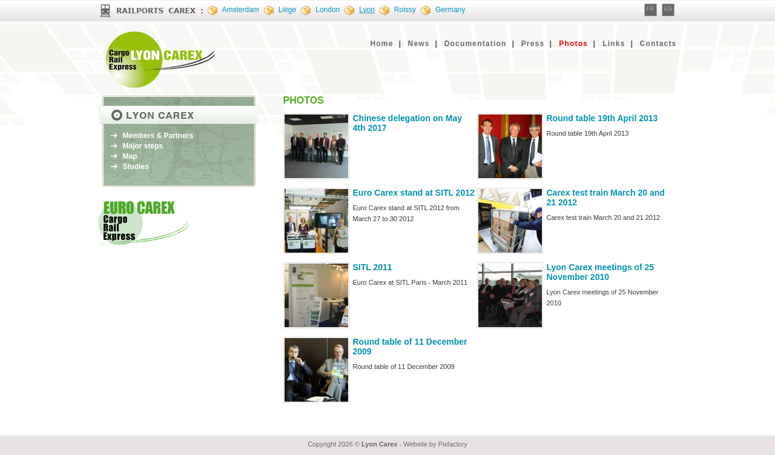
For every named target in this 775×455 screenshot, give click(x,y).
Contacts (658, 43)
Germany (450, 9)
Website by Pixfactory (435, 444)
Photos (573, 43)
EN (668, 8)
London (327, 9)
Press (533, 43)
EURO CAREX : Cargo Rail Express (162, 60)
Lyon (367, 9)
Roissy (405, 9)
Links (613, 43)
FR (651, 8)
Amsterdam (240, 9)
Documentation (475, 43)
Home (381, 43)
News (419, 43)
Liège (287, 9)
